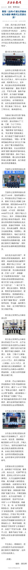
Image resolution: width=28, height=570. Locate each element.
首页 (9, 7)
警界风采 (16, 7)
